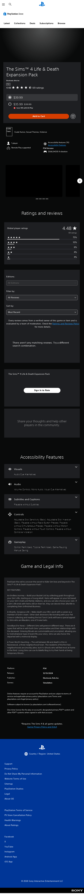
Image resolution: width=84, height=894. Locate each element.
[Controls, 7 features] (42, 522)
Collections (19, 23)
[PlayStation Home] (42, 4)
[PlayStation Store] (14, 13)
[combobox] (42, 283)
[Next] (79, 180)
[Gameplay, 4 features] (42, 545)
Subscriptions (46, 23)
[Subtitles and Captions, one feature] (42, 501)
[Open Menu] (3, 4)
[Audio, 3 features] (42, 486)
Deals (32, 23)
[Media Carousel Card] (34, 181)
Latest (7, 23)
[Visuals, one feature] (42, 471)
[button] (57, 145)
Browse (61, 23)
